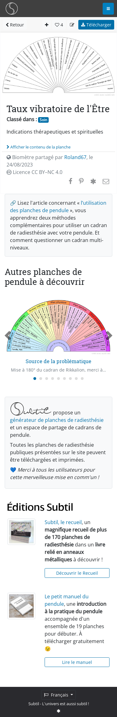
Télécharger (96, 25)
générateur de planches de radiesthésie (57, 420)
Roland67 (75, 157)
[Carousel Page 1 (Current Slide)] (34, 378)
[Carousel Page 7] (70, 378)
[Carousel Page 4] (52, 378)
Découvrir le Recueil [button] (77, 573)
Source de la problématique (58, 361)
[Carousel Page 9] (82, 378)
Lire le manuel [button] (77, 662)
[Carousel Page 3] (46, 378)
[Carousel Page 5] (58, 378)
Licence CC (34, 172)
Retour (15, 25)
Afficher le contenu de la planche (39, 147)
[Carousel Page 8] (76, 378)
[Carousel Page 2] (40, 378)
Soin (43, 119)
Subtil (33, 703)
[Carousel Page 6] (64, 378)
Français (57, 695)
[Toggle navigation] (108, 9)
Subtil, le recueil (63, 522)
